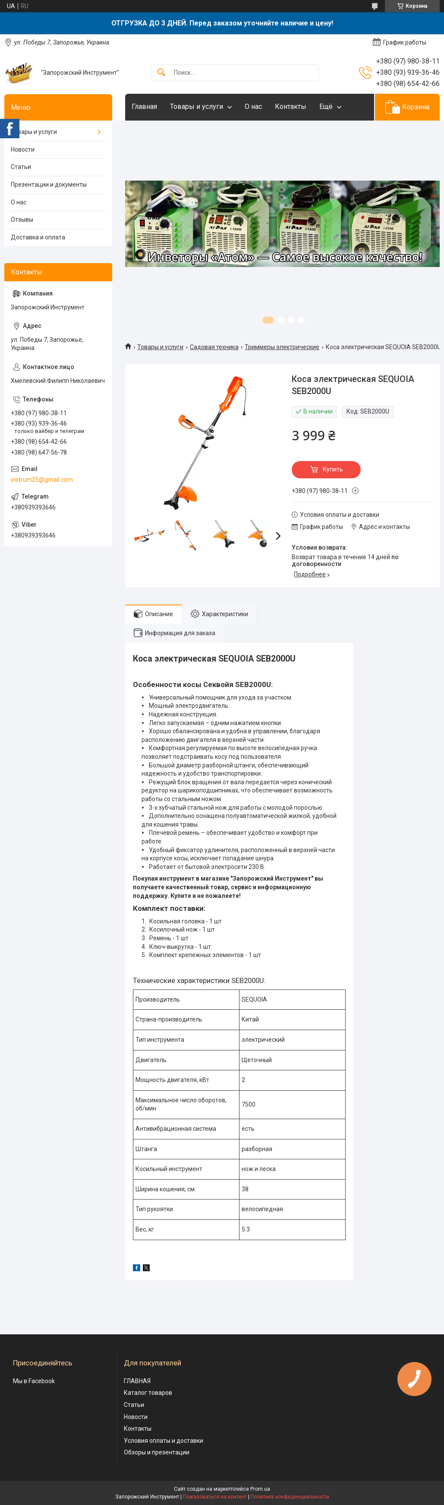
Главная (144, 106)
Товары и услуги (196, 106)
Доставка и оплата (38, 237)
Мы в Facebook (34, 1381)
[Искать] (161, 73)
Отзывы (22, 219)
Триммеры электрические (282, 347)
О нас (253, 106)
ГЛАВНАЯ (137, 1381)
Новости (23, 149)
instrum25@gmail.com (42, 479)
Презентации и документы (49, 184)
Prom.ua (260, 1489)
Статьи (21, 166)
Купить (333, 469)
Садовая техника (214, 347)
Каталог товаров (148, 1392)
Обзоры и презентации (156, 1452)
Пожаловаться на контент (215, 1497)
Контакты (290, 106)
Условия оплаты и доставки (163, 1440)
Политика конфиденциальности (290, 1497)
